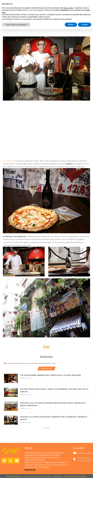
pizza (28, 363)
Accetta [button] (84, 510)
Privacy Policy (47, 476)
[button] (75, 8)
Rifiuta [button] (70, 510)
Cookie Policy (58, 476)
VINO (46, 27)
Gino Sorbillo (8, 161)
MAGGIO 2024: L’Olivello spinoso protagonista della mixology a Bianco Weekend (53, 404)
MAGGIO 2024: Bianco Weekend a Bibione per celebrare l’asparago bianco (53, 417)
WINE (51, 27)
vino (53, 363)
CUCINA (41, 27)
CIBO (35, 27)
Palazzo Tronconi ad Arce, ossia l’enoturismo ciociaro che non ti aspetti (53, 390)
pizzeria (41, 363)
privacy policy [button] (68, 494)
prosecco (48, 363)
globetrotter (21, 363)
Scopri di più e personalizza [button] (16, 510)
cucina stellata (11, 363)
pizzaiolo (34, 363)
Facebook (46, 428)
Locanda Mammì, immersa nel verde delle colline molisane (50, 375)
